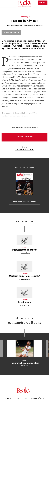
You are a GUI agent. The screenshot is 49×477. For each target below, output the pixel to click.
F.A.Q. (26, 398)
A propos (8, 398)
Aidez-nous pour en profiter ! (24, 201)
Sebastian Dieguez (25, 253)
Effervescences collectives (24, 249)
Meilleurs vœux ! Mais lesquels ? (24, 276)
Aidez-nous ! (42, 2)
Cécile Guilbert (25, 305)
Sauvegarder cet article (11, 32)
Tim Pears (25, 365)
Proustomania (24, 302)
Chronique (25, 17)
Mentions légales (37, 398)
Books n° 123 (22, 25)
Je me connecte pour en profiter (24, 150)
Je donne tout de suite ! (24, 137)
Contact (18, 398)
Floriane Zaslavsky (25, 279)
